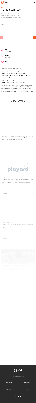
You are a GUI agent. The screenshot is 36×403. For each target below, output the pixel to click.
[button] (1, 37)
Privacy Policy (17, 378)
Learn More (18, 169)
